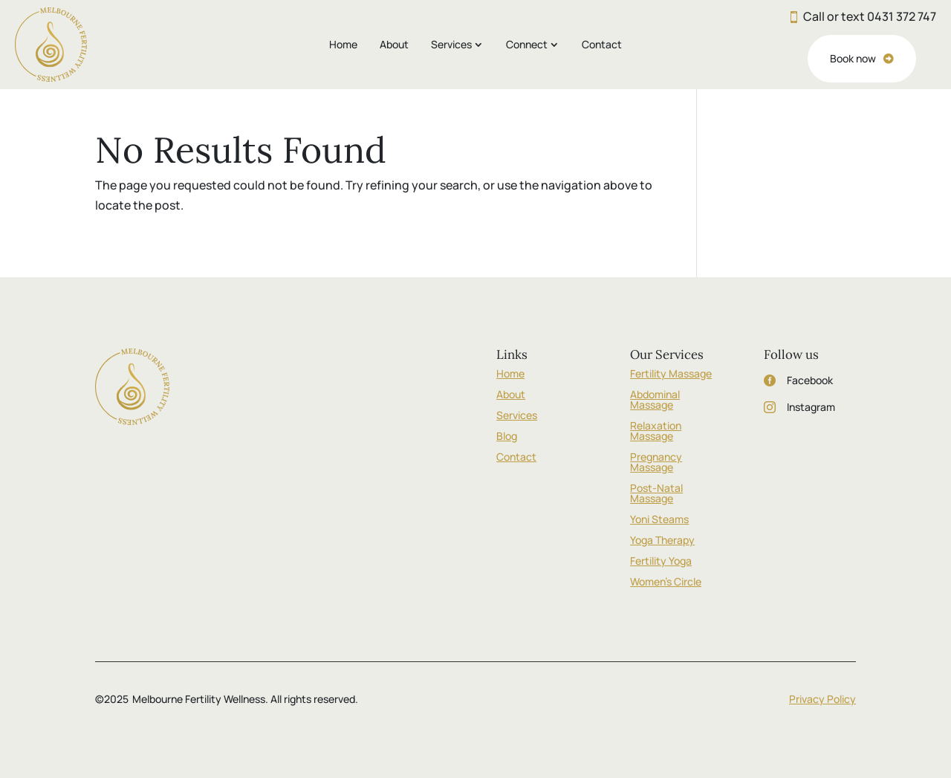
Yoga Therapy (662, 540)
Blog (506, 436)
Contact (602, 44)
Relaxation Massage (655, 430)
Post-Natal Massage (656, 493)
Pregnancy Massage (656, 462)
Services (451, 44)
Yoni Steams (659, 519)
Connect (527, 44)
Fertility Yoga (661, 561)
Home (343, 44)
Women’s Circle (665, 581)
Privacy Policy (822, 699)
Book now (853, 58)
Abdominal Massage (655, 399)
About (394, 44)
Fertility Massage (671, 373)
